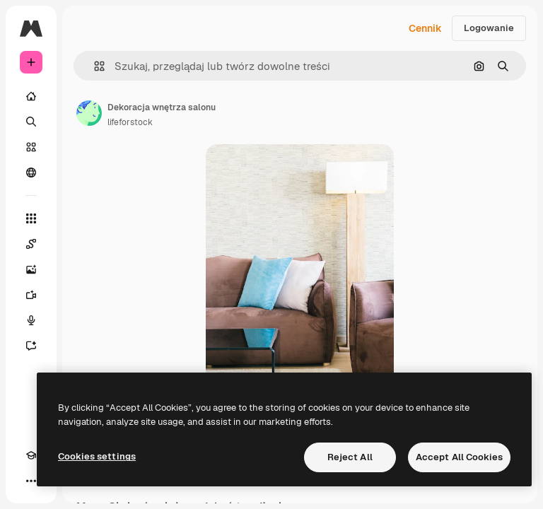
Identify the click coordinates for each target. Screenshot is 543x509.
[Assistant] (31, 345)
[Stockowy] (31, 147)
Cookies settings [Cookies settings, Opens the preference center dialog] (97, 456)
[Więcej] (31, 480)
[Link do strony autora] (89, 113)
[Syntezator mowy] (31, 320)
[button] (93, 66)
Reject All (350, 457)
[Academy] (31, 455)
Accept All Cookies (459, 457)
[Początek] (31, 96)
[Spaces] (31, 244)
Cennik (425, 28)
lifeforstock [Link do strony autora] (130, 122)
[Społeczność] (31, 172)
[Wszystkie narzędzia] (31, 218)
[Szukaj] (31, 121)
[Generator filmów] (31, 294)
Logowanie (489, 28)
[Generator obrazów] (31, 269)
